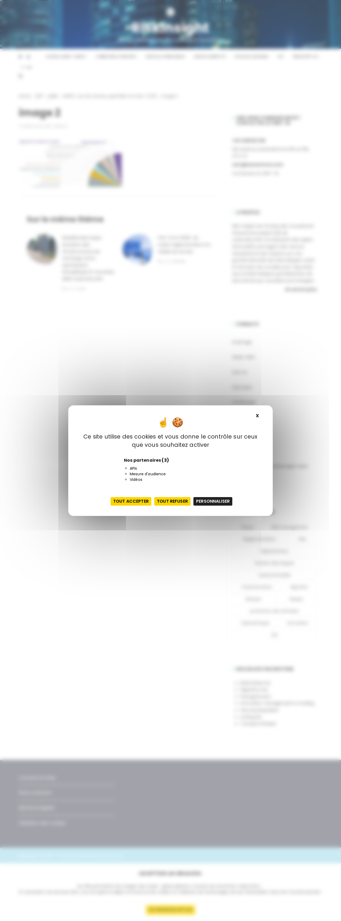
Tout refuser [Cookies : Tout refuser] (172, 501)
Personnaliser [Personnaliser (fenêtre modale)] (213, 501)
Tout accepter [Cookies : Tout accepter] (131, 501)
